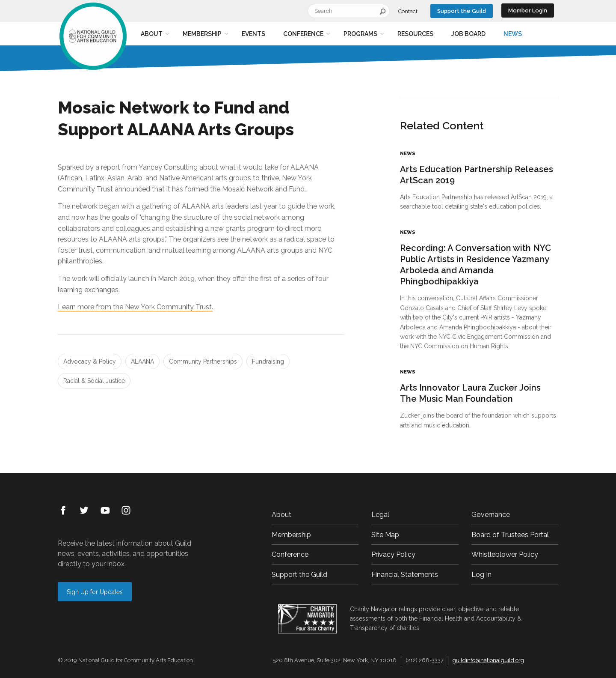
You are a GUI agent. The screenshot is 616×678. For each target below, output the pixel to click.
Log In (481, 574)
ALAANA (142, 361)
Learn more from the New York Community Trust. (135, 307)
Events (253, 33)
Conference (303, 33)
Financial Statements (404, 574)
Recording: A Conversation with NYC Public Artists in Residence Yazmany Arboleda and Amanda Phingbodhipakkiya (475, 265)
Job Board (468, 33)
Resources (415, 33)
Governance (490, 515)
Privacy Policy (393, 554)
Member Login (527, 10)
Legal (380, 515)
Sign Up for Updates (95, 591)
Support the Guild (461, 11)
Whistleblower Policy (504, 554)
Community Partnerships (203, 361)
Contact (408, 11)
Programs (360, 33)
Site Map (385, 535)
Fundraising (268, 361)
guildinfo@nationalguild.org (488, 660)
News (512, 33)
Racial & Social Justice (94, 380)
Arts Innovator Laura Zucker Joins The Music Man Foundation (470, 393)
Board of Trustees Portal (510, 535)
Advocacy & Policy (89, 361)
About (152, 33)
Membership (202, 33)
